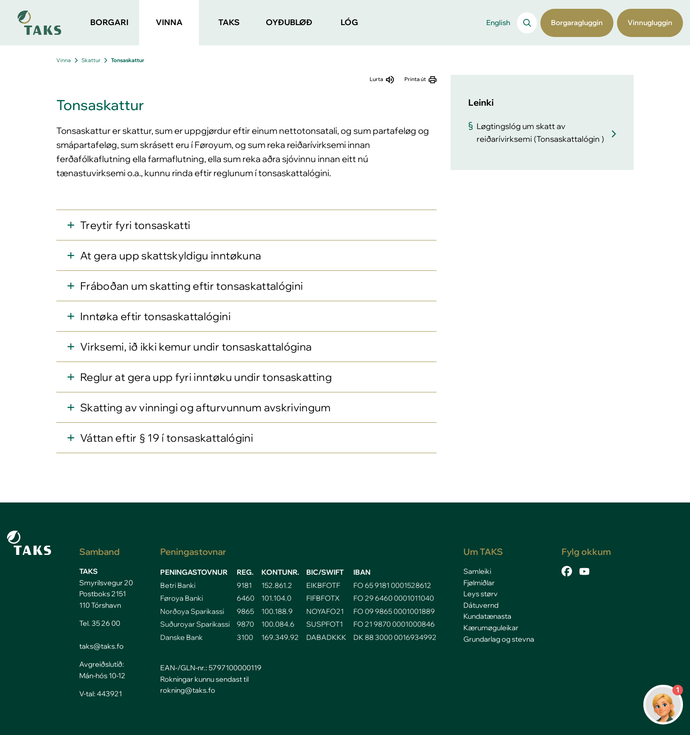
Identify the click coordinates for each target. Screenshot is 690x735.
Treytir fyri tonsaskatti (135, 225)
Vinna (63, 60)
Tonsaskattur (127, 60)
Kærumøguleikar (490, 627)
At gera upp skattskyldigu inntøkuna (170, 255)
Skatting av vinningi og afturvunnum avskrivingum (205, 407)
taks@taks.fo (101, 646)
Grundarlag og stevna (498, 639)
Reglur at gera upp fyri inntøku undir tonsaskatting (206, 377)
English (498, 22)
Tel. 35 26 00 (99, 623)
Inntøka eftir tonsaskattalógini (155, 316)
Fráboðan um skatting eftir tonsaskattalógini (191, 285)
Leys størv (480, 593)
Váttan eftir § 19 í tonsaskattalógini (166, 437)
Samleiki (477, 571)
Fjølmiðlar (479, 582)
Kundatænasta (487, 616)
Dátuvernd (481, 605)
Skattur (90, 60)
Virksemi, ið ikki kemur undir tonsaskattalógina (196, 346)
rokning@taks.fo (187, 690)
